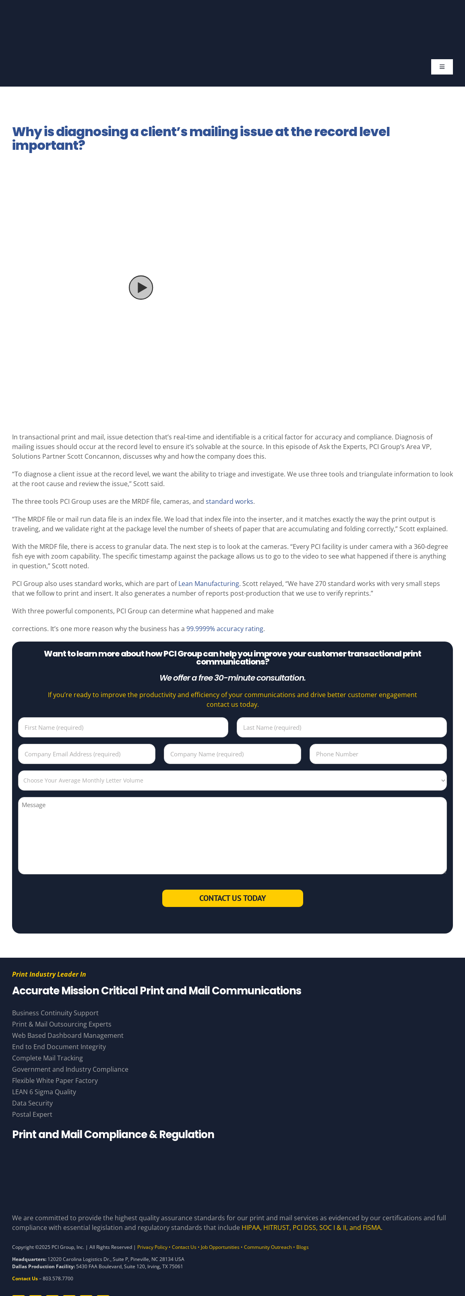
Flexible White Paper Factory (55, 1080)
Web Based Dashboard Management (68, 1035)
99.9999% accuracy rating (224, 628)
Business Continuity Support (55, 1012)
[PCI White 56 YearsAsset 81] (230, 15)
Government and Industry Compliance (70, 1069)
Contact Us (184, 1247)
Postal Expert (32, 1114)
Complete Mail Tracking (47, 1058)
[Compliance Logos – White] (232, 1154)
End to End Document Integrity (59, 1046)
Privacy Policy (152, 1247)
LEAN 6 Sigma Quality (44, 1091)
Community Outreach (268, 1247)
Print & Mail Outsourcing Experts (62, 1024)
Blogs (302, 1247)
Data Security (32, 1103)
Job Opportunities (220, 1247)
